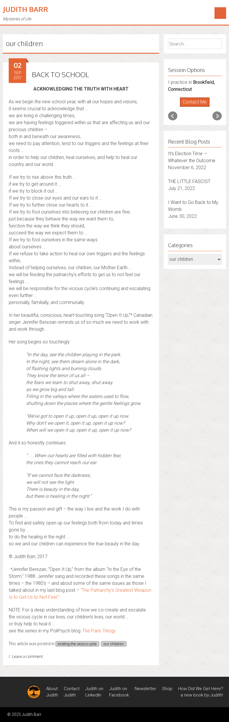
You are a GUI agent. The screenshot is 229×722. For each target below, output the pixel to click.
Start (192, 106)
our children (114, 643)
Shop (167, 688)
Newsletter (145, 688)
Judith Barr (25, 9)
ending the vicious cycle (77, 643)
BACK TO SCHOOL (60, 74)
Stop (197, 106)
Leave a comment (26, 656)
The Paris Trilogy (99, 631)
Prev (172, 116)
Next (217, 116)
